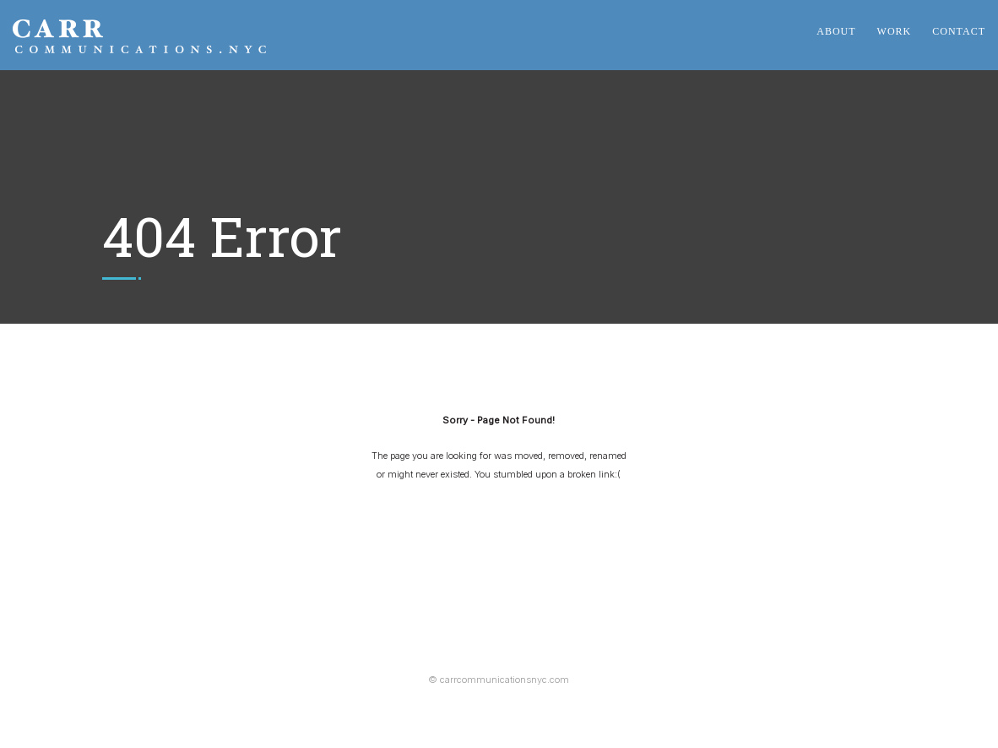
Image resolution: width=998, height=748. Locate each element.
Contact (958, 31)
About (835, 31)
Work (894, 31)
